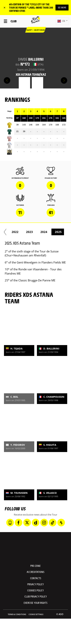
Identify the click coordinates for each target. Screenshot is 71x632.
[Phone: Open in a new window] (10, 522)
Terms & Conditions (17, 614)
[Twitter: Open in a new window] (27, 522)
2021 (42, 232)
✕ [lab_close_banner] (4, 7)
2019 (13, 232)
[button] (62, 21)
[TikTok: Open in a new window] (52, 522)
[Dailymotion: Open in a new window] (35, 522)
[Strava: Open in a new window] (61, 522)
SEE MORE (62, 7)
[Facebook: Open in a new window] (18, 522)
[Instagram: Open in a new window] (44, 522)
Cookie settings (36, 614)
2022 (57, 232)
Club (13, 21)
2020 (28, 232)
